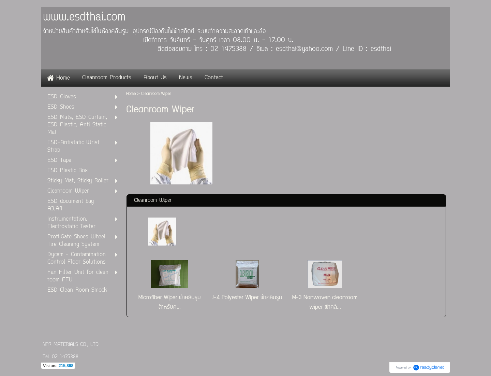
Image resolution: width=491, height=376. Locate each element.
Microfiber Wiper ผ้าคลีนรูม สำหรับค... (169, 302)
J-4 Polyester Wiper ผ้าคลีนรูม (247, 297)
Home (131, 93)
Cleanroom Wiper (153, 200)
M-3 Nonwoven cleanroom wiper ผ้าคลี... (325, 302)
